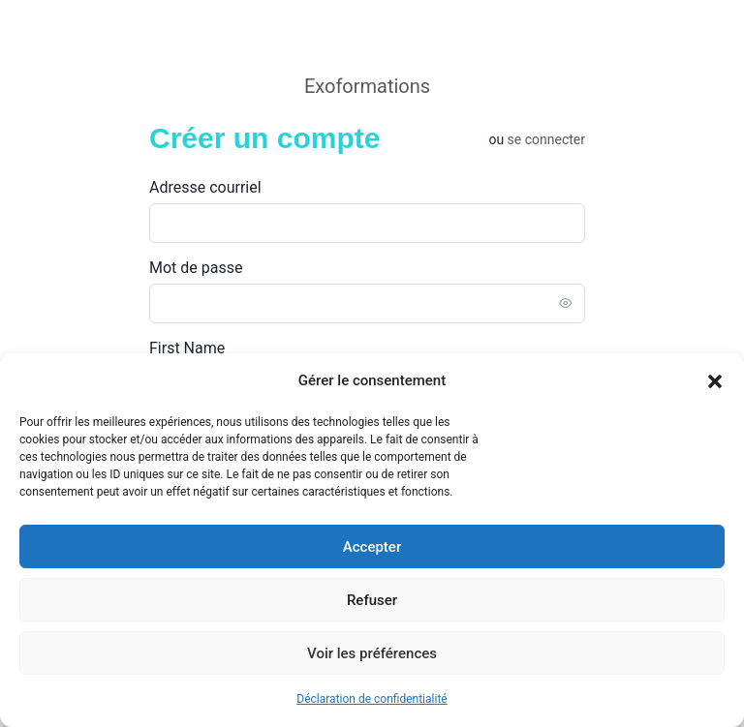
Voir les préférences (372, 653)
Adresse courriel (205, 187)
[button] (715, 381)
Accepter (372, 547)
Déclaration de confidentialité (371, 699)
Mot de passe (195, 267)
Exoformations (367, 86)
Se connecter (546, 139)
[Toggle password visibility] (565, 303)
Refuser (372, 600)
